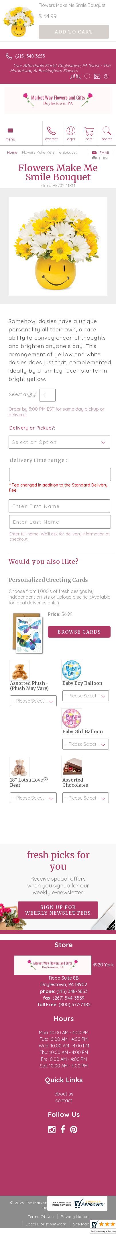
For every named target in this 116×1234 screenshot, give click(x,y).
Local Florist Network (46, 1224)
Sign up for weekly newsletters (58, 910)
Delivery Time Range (37, 460)
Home (12, 152)
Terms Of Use (41, 1216)
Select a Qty (22, 394)
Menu (10, 139)
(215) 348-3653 (30, 56)
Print (101, 158)
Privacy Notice (74, 1216)
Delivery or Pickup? (31, 428)
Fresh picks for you (58, 872)
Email (101, 152)
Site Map (81, 1224)
